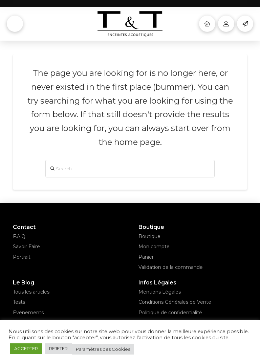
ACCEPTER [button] (26, 348)
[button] (15, 24)
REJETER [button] (58, 348)
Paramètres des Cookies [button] (103, 349)
